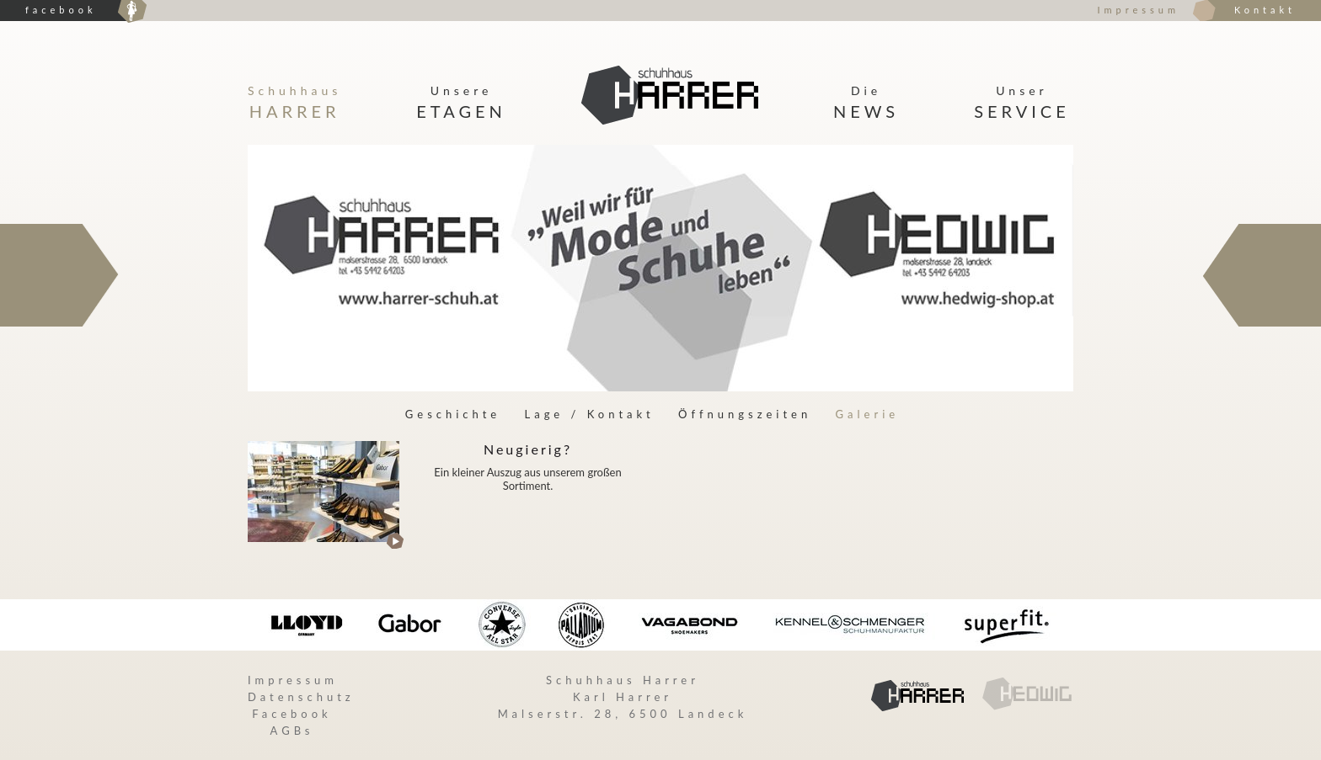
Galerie (868, 414)
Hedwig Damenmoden (132, 12)
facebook (60, 9)
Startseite (669, 95)
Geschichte (452, 414)
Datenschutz (301, 697)
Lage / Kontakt (590, 414)
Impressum (1138, 9)
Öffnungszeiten (744, 414)
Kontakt (1265, 9)
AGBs (292, 730)
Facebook (291, 713)
